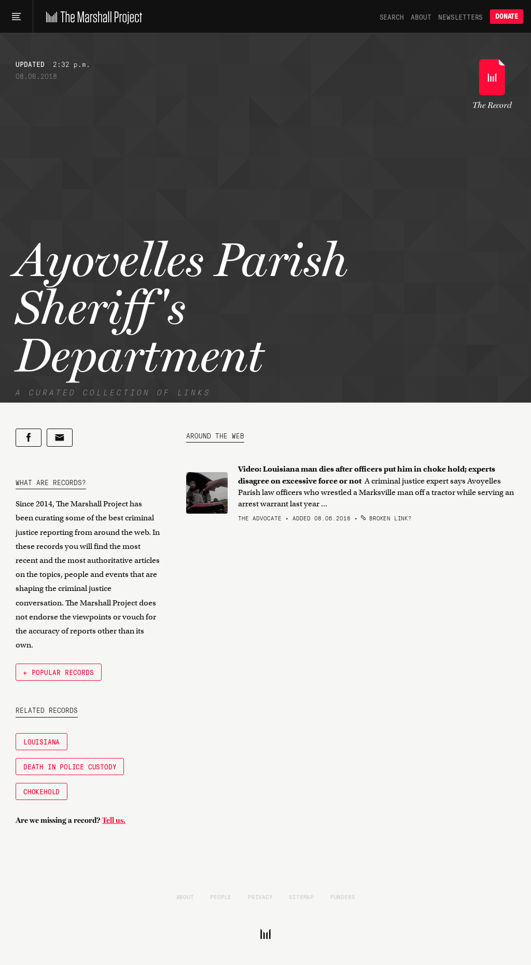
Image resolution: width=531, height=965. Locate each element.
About (421, 16)
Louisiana (41, 741)
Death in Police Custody (69, 766)
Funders (342, 896)
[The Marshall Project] (91, 16)
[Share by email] (60, 438)
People (220, 896)
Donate (506, 16)
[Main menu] (16, 16)
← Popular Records (58, 672)
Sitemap (301, 896)
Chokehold (41, 791)
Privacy (260, 896)
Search (392, 16)
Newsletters (460, 16)
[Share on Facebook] (28, 438)
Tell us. (113, 820)
